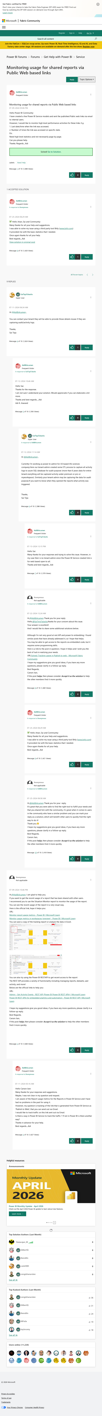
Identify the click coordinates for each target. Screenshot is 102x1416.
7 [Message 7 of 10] (35, 573)
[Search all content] (67, 38)
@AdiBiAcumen (19, 312)
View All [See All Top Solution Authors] (13, 1279)
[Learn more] (17, 1213)
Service (80, 57)
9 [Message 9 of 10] (17, 250)
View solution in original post (22, 242)
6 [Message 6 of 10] (29, 506)
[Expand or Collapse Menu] (4, 27)
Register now (88, 46)
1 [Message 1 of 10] (17, 169)
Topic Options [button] (86, 79)
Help (80, 33)
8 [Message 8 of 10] (35, 688)
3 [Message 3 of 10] (23, 1134)
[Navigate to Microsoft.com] (9, 20)
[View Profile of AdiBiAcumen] (21, 92)
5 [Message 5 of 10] (23, 411)
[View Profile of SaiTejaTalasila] (27, 294)
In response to (18, 207)
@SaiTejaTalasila (40, 621)
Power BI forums (17, 57)
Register (62, 33)
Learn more (8, 12)
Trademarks (5, 1402)
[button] (72, 79)
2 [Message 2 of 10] (17, 1044)
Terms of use (6, 1398)
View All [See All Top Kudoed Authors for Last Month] (13, 1335)
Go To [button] (89, 33)
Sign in (71, 33)
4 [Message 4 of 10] (17, 341)
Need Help (21, 162)
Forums (35, 57)
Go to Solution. (54, 151)
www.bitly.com (66, 228)
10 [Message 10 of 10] (36, 852)
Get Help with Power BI (58, 57)
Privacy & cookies (8, 1394)
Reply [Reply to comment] (87, 257)
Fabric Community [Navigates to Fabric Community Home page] (30, 20)
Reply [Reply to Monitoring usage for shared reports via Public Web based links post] (87, 175)
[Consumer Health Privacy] (34, 1407)
